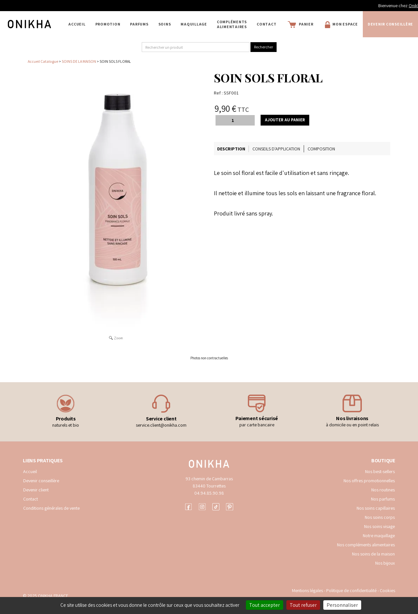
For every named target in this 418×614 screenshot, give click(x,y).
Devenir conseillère (390, 24)
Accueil (76, 24)
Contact (266, 24)
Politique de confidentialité (352, 590)
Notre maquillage (379, 535)
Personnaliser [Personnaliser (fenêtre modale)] (342, 605)
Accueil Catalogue (43, 61)
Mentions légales (307, 590)
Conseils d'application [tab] (276, 149)
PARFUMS (139, 24)
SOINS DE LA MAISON (79, 61)
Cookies (387, 590)
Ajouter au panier (285, 120)
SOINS (164, 24)
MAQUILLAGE (194, 24)
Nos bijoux (385, 563)
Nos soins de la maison (373, 554)
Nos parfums (383, 499)
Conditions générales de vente (51, 508)
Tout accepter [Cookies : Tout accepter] (264, 605)
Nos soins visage (379, 526)
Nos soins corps (380, 517)
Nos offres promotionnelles (369, 481)
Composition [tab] (321, 149)
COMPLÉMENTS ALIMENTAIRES (232, 24)
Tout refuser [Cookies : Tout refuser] (303, 605)
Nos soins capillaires (376, 508)
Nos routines (383, 490)
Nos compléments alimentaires (366, 545)
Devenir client (36, 490)
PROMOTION (108, 24)
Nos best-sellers (380, 471)
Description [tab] (231, 149)
